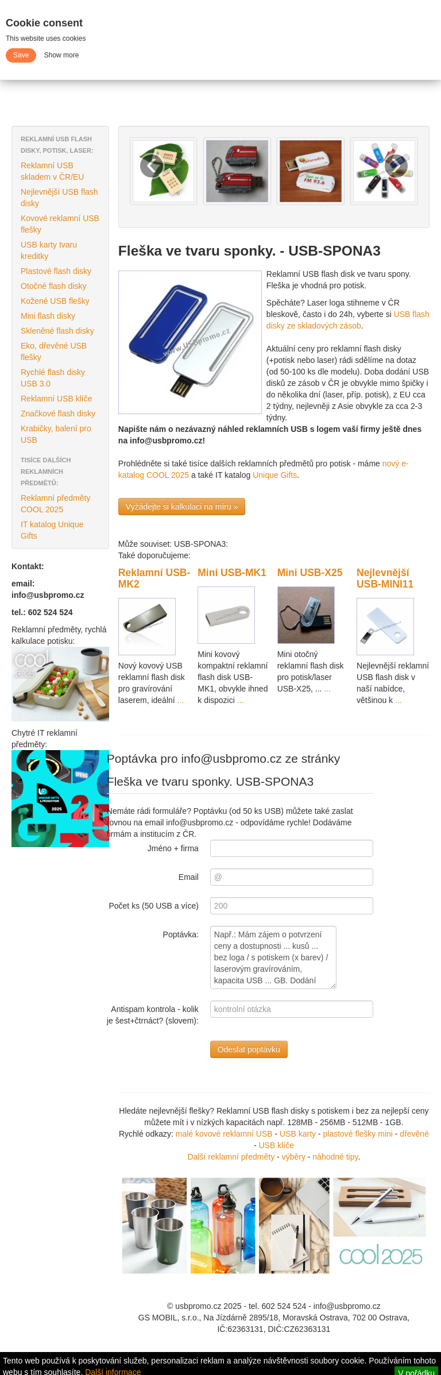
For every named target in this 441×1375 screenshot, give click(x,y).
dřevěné (414, 1133)
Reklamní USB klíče (56, 398)
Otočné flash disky (53, 286)
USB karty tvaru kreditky (49, 250)
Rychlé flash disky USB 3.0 (53, 378)
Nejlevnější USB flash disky (59, 197)
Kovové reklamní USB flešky (60, 224)
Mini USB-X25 (310, 572)
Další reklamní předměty (230, 1156)
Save (21, 55)
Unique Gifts (275, 475)
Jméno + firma (173, 848)
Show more (61, 55)
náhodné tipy (335, 1156)
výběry (293, 1156)
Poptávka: (181, 934)
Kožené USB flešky (55, 301)
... (179, 700)
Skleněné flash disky (57, 330)
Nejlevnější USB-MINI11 (385, 578)
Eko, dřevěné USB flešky (54, 351)
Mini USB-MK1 (232, 572)
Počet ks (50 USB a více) (153, 905)
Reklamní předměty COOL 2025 (55, 503)
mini (385, 1133)
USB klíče (275, 1145)
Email (189, 877)
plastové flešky (349, 1133)
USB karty (299, 1133)
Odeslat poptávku (249, 1049)
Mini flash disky (48, 315)
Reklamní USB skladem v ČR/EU (52, 171)
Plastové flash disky (56, 271)
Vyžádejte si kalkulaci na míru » (182, 506)
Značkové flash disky (58, 413)
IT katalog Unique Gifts (52, 530)
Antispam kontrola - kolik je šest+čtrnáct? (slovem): (153, 1015)
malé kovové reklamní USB (224, 1133)
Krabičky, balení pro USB (56, 434)
